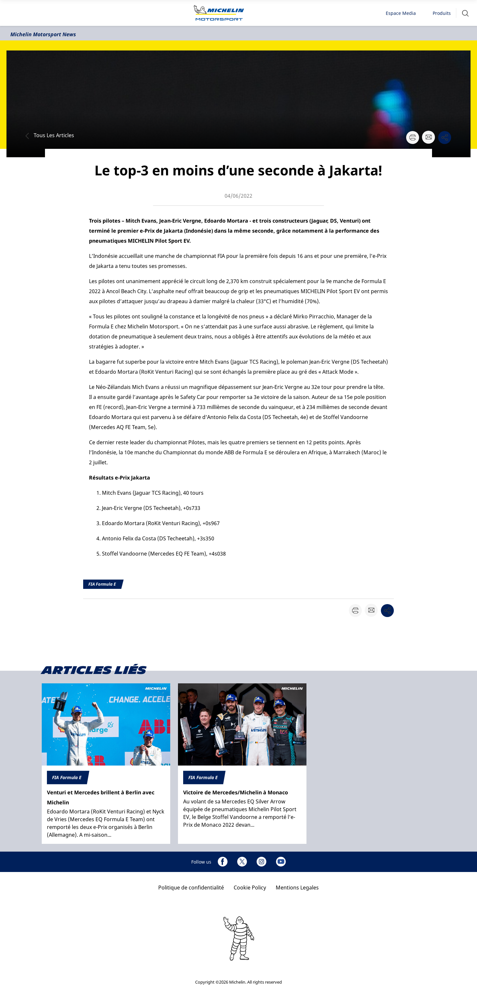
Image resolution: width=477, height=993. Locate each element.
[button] (465, 13)
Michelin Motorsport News (43, 34)
